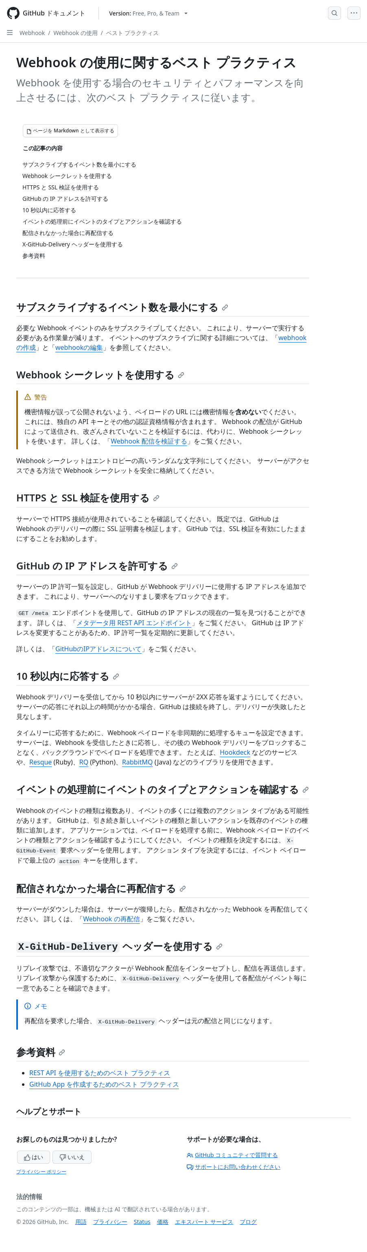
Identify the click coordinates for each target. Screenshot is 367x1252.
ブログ (248, 1222)
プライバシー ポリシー (41, 1171)
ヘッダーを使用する (119, 946)
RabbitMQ (137, 762)
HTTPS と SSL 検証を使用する (87, 497)
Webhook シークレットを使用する (100, 374)
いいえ (72, 1157)
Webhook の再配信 (111, 918)
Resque (40, 762)
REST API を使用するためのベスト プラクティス (99, 1072)
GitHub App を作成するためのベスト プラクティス (104, 1084)
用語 (81, 1222)
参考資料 (40, 1052)
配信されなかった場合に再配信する (101, 888)
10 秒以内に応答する (67, 676)
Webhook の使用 (76, 33)
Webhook (32, 33)
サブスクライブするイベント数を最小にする (122, 307)
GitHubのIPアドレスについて (98, 648)
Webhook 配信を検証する (149, 441)
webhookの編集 (79, 347)
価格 (162, 1222)
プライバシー (110, 1222)
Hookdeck (235, 752)
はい (34, 1157)
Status (142, 1222)
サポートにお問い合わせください (233, 1167)
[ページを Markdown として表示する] (70, 130)
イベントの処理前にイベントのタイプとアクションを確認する (162, 789)
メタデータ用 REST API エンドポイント (133, 622)
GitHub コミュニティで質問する (232, 1155)
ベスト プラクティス (132, 33)
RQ (83, 762)
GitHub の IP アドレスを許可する (97, 565)
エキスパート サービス (204, 1222)
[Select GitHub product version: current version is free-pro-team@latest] (148, 13)
